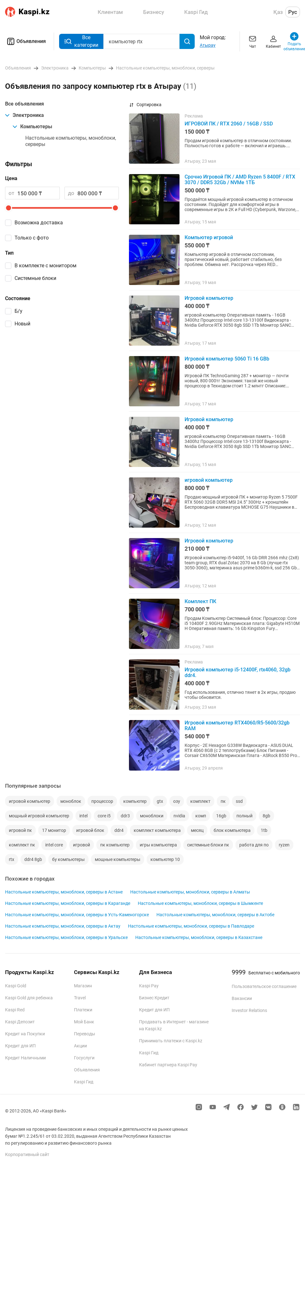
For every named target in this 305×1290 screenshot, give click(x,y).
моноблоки (151, 815)
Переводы (84, 1033)
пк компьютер (115, 844)
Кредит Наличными (25, 1057)
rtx (11, 859)
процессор (102, 801)
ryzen (284, 844)
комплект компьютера (157, 830)
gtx (160, 801)
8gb (266, 815)
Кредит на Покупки (25, 1033)
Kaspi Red (15, 1009)
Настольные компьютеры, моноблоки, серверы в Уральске (66, 937)
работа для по (254, 844)
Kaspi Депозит (20, 1021)
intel (83, 815)
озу (176, 801)
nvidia (179, 815)
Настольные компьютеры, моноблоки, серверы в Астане (64, 891)
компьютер (135, 801)
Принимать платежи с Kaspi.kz (170, 1040)
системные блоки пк (208, 844)
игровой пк (20, 830)
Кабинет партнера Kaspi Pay (168, 1064)
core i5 (104, 815)
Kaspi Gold (15, 985)
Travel (80, 997)
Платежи (83, 1009)
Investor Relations (249, 1010)
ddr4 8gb (33, 859)
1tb (264, 830)
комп (200, 815)
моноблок (70, 801)
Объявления (25, 41)
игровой (81, 844)
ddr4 (119, 830)
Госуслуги (84, 1057)
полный (244, 815)
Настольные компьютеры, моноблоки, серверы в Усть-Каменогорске (77, 914)
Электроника (24, 115)
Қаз (278, 12)
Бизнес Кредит (154, 997)
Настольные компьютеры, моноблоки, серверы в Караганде (67, 903)
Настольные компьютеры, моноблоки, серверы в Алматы (190, 891)
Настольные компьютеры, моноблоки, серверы (70, 141)
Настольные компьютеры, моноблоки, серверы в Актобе (215, 914)
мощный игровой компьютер (39, 815)
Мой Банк (84, 1021)
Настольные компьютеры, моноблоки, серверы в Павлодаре (191, 926)
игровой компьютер (29, 801)
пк (223, 801)
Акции (80, 1045)
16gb (221, 815)
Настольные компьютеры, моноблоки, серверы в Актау (62, 926)
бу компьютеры (68, 859)
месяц (197, 830)
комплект (200, 801)
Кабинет (273, 41)
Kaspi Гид (83, 1081)
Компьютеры (32, 127)
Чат (252, 41)
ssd (239, 801)
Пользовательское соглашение (264, 986)
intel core (54, 844)
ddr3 (125, 815)
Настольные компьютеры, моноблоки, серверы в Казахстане (198, 937)
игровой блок (90, 830)
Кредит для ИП (20, 1045)
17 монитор (54, 830)
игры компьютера (158, 844)
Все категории (81, 41)
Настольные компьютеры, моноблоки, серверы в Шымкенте (200, 903)
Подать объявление (294, 41)
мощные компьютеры (117, 859)
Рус (292, 12)
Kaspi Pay (149, 985)
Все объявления (24, 104)
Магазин (83, 985)
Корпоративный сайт (27, 1154)
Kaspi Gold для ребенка (29, 997)
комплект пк (22, 844)
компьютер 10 (165, 859)
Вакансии (242, 998)
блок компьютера (232, 830)
